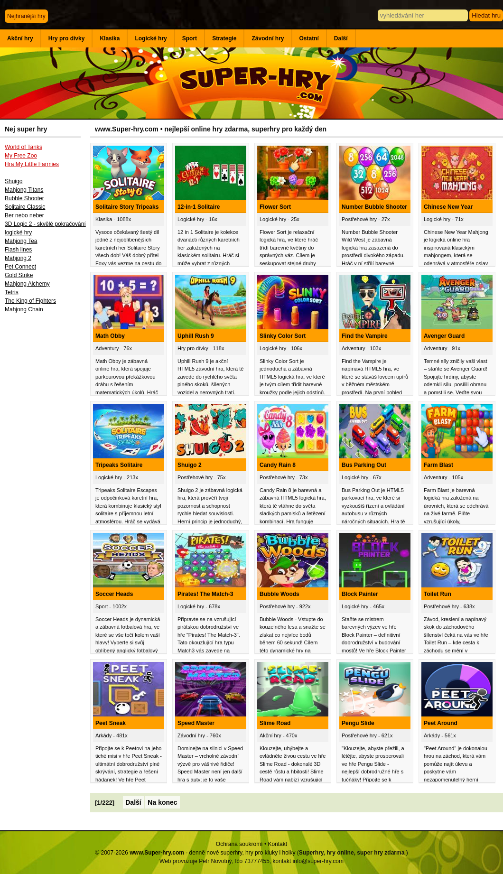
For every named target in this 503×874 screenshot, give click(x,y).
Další (341, 38)
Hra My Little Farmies (32, 164)
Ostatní (309, 38)
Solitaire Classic (25, 207)
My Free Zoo (21, 155)
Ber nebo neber (24, 215)
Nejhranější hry (26, 16)
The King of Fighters (30, 301)
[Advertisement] (45, 473)
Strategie (224, 38)
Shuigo (13, 181)
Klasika (110, 38)
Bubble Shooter (24, 198)
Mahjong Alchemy (27, 283)
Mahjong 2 (18, 258)
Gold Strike (19, 275)
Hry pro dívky (66, 38)
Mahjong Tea (21, 241)
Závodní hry (268, 38)
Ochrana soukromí (239, 844)
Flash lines (18, 249)
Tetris (12, 292)
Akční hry (20, 38)
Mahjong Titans (24, 189)
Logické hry (151, 38)
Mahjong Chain (24, 309)
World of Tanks (23, 147)
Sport (189, 38)
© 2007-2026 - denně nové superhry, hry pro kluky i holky (195, 852)
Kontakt (277, 844)
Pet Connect (20, 266)
